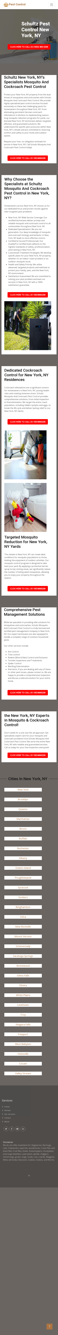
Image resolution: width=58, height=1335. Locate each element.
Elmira (23, 985)
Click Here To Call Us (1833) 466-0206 (29, 47)
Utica (23, 916)
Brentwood (23, 965)
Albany (23, 858)
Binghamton (23, 907)
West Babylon (23, 1044)
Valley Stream (23, 1073)
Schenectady (23, 946)
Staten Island (23, 868)
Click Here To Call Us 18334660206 (27, 158)
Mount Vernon (23, 936)
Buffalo (23, 838)
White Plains (23, 995)
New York (23, 789)
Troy (23, 1014)
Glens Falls (23, 975)
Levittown (23, 1005)
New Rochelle (23, 926)
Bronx (23, 828)
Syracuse (23, 887)
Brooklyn (23, 799)
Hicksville (23, 1053)
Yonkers (23, 897)
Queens (23, 809)
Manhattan (23, 819)
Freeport (23, 1034)
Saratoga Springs (23, 956)
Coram (23, 1063)
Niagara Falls (23, 1024)
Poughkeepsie (23, 877)
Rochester (23, 848)
